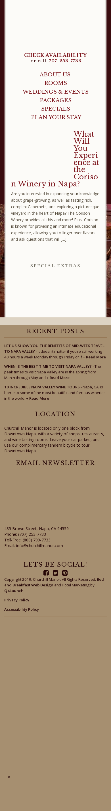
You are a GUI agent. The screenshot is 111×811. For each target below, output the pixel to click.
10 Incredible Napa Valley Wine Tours (42, 387)
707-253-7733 (65, 60)
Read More (94, 357)
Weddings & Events (56, 92)
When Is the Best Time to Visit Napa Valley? (48, 366)
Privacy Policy (16, 600)
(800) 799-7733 (37, 540)
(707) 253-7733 (32, 534)
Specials (55, 109)
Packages (56, 100)
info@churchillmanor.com (39, 545)
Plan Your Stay (56, 117)
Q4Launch (14, 590)
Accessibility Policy (21, 609)
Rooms (55, 83)
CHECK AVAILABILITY (55, 55)
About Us (55, 74)
